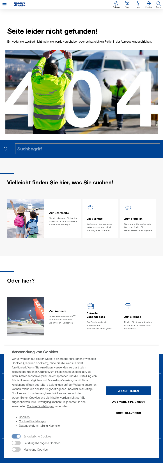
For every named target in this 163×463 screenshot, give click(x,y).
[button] (4, 4)
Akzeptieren (128, 391)
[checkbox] (31, 436)
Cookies (24, 417)
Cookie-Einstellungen (40, 406)
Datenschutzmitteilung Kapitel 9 (39, 426)
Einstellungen (128, 412)
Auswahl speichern (128, 401)
